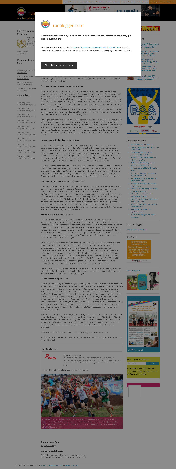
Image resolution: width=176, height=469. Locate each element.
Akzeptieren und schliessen (59, 65)
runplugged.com (68, 25)
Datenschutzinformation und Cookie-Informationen (97, 47)
